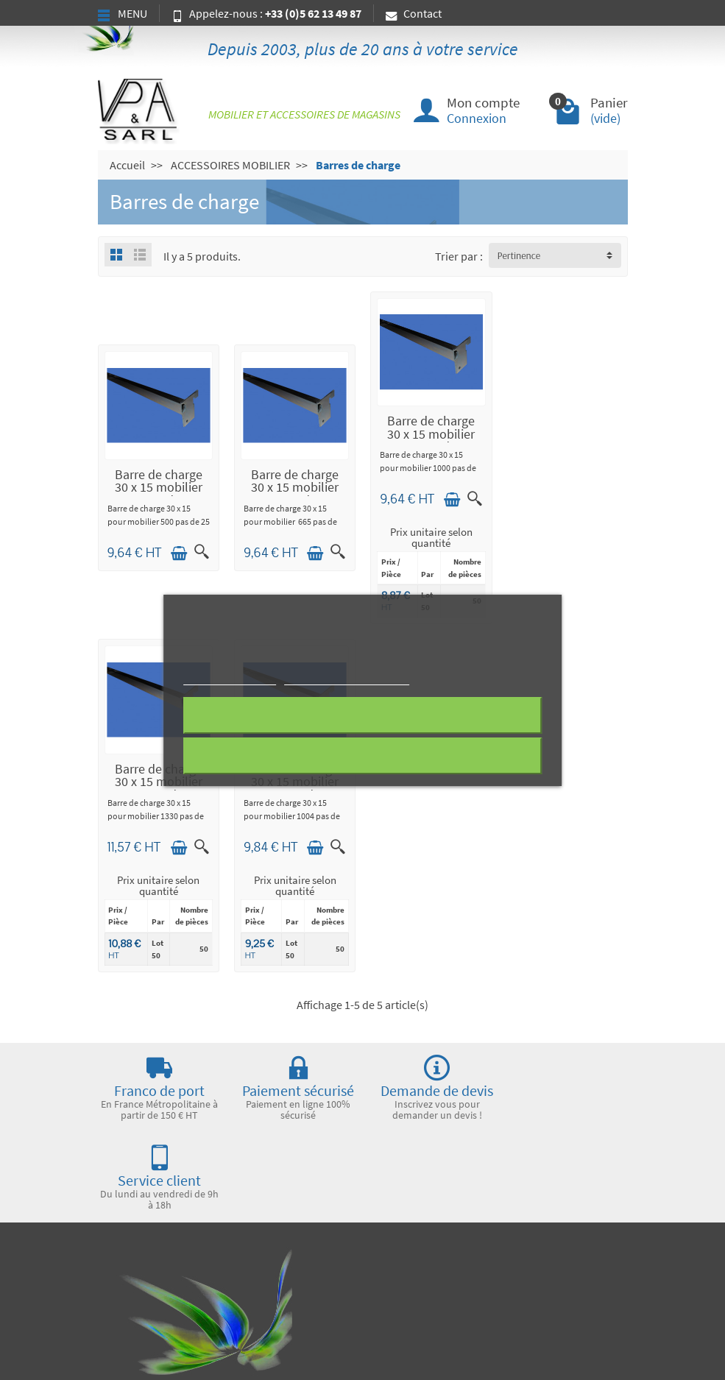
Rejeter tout (362, 715)
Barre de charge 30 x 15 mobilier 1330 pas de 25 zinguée (567, 440)
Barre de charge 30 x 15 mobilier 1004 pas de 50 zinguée (158, 787)
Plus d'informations (229, 678)
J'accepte (362, 756)
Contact (414, 13)
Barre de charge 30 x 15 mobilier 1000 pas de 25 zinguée (431, 440)
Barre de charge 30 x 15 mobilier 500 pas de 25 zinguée (158, 493)
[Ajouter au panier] (179, 553)
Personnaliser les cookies (346, 678)
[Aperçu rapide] (202, 551)
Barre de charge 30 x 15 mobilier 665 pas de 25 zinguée (295, 493)
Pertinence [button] (519, 255)
